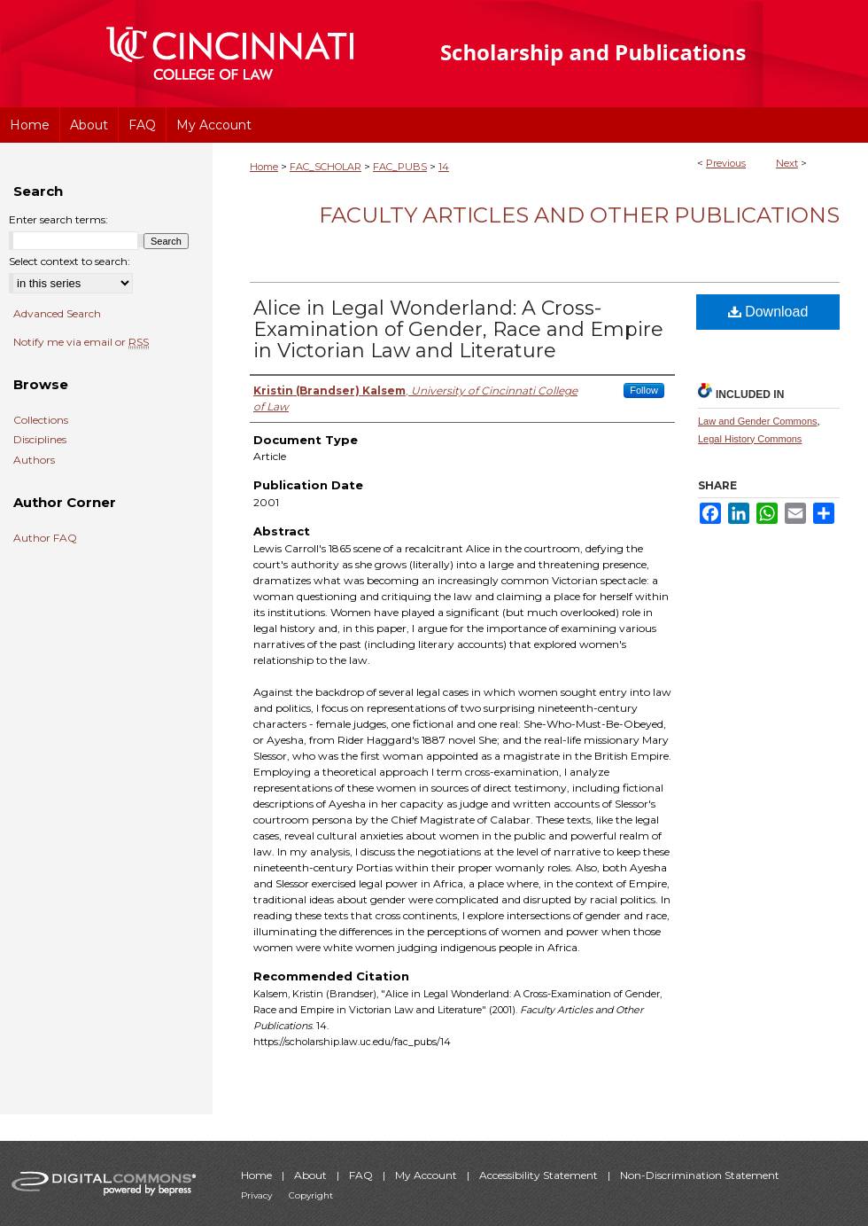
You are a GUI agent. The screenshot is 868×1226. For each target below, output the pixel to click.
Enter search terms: (58, 219)
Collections (40, 420)
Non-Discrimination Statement (699, 1175)
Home (264, 166)
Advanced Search (57, 313)
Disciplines (39, 439)
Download (768, 311)
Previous (726, 163)
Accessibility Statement (540, 1175)
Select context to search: (69, 261)
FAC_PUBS (400, 166)
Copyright (311, 1195)
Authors (34, 460)
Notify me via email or (81, 342)
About (311, 1175)
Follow (644, 390)
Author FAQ (45, 538)
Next (787, 163)
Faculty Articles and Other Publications (579, 215)
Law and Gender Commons (758, 421)
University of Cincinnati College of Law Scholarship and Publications (625, 53)
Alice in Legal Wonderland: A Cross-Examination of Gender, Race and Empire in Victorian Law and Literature (458, 329)
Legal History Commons (750, 438)
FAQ (362, 1175)
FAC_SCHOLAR (325, 166)
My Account (427, 1175)
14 (443, 166)
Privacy (258, 1195)
